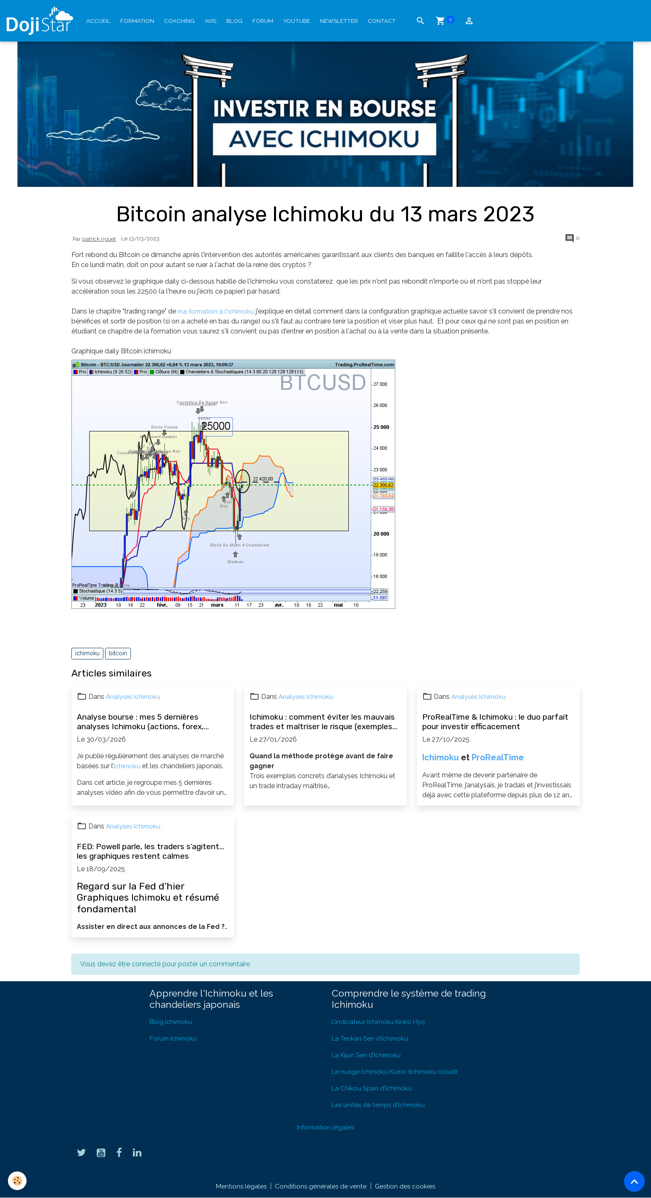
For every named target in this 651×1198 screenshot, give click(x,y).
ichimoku (87, 653)
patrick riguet (99, 238)
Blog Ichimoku (171, 1022)
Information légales (325, 1127)
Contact (382, 20)
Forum (262, 20)
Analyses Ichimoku (134, 697)
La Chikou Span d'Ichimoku (373, 1088)
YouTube (296, 20)
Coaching (179, 20)
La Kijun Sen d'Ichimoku (368, 1055)
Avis (210, 20)
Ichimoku (128, 766)
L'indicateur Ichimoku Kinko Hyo (380, 1022)
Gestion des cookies (406, 1186)
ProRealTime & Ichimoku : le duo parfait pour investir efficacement (495, 721)
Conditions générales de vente (320, 1186)
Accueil (98, 20)
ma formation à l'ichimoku (217, 311)
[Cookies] (17, 1180)
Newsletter (339, 20)
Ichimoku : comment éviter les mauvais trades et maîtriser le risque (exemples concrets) (322, 721)
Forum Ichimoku (174, 1038)
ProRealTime (498, 757)
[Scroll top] (634, 1181)
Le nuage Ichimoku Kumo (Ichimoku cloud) (397, 1072)
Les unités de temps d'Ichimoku (380, 1105)
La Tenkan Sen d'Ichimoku (371, 1038)
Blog (234, 20)
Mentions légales (240, 1186)
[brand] (41, 21)
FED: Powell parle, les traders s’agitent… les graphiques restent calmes (150, 851)
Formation (137, 20)
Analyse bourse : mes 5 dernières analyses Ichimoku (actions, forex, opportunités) (140, 721)
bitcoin (118, 653)
